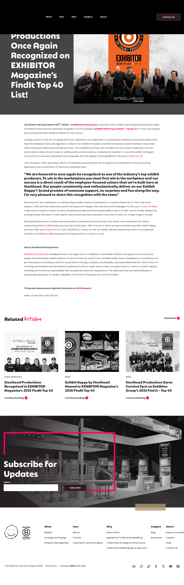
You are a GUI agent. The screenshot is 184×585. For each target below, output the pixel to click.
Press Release (51, 297)
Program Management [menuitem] (56, 544)
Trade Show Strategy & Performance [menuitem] (125, 544)
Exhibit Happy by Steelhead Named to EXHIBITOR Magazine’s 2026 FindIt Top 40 (91, 388)
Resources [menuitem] (156, 539)
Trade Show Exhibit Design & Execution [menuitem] (126, 549)
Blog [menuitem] (153, 534)
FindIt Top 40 (136, 157)
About (104, 5)
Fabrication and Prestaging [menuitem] (87, 544)
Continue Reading (16, 399)
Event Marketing (13, 378)
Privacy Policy (51, 567)
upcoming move (48, 231)
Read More (172, 319)
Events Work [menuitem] (112, 534)
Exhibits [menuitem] (48, 534)
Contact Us (169, 5)
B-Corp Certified (148, 208)
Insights (89, 5)
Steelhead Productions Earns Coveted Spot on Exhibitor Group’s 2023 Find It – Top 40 (149, 388)
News (41, 297)
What (50, 5)
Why (75, 5)
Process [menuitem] (77, 539)
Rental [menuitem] (76, 534)
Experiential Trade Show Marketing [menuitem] (124, 539)
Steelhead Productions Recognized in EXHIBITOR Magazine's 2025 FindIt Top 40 (28, 388)
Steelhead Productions (36, 255)
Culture (34, 297)
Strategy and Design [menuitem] (55, 539)
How (62, 5)
